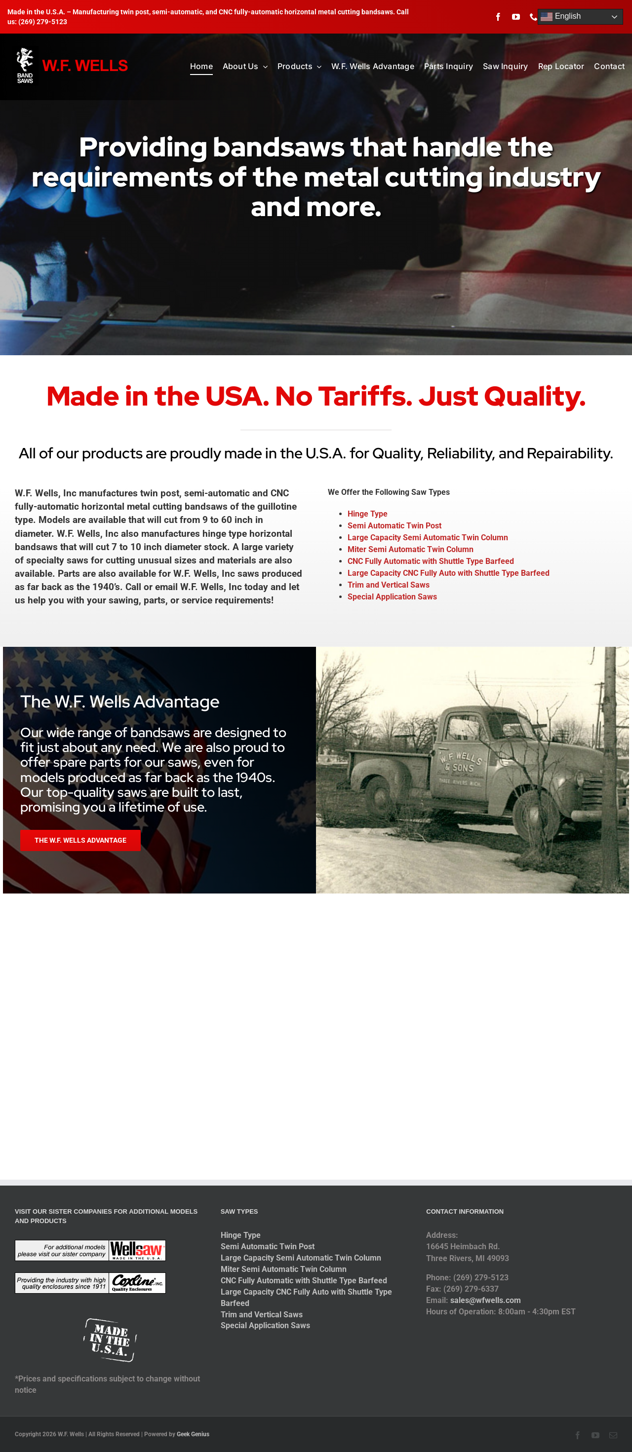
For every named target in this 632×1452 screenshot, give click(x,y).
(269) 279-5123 (42, 22)
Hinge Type (368, 514)
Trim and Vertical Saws (389, 585)
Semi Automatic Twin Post (394, 525)
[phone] (534, 17)
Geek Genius (193, 1434)
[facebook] (498, 17)
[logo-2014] (71, 49)
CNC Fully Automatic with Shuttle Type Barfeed (431, 561)
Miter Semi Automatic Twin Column (411, 549)
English (561, 17)
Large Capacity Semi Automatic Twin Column (428, 537)
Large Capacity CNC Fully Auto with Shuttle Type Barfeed (449, 573)
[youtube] (516, 17)
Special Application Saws (392, 596)
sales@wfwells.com (485, 1300)
